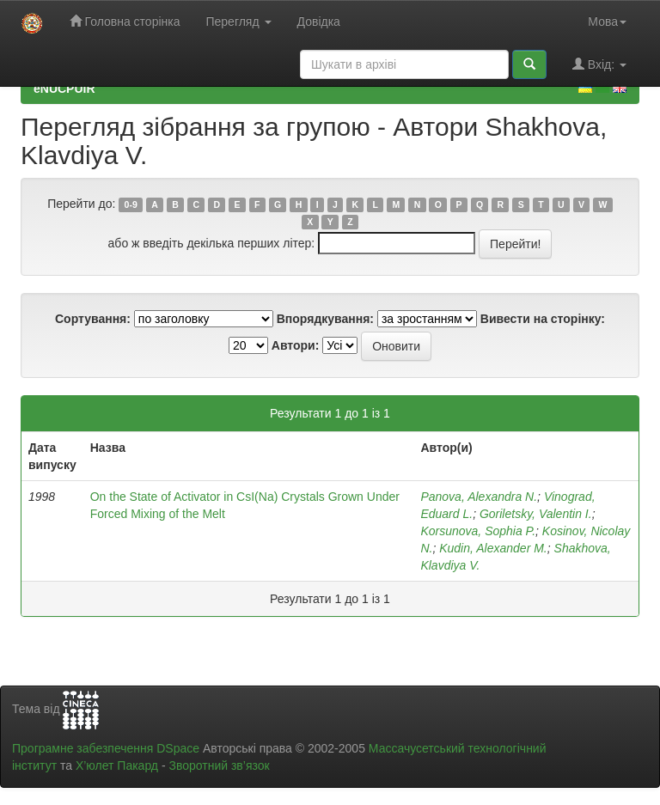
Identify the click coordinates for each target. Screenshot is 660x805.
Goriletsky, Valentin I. (536, 514)
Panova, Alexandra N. (478, 496)
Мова (607, 21)
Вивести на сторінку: (542, 319)
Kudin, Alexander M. (493, 548)
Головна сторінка (125, 21)
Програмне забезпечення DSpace (105, 748)
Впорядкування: (325, 319)
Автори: (296, 345)
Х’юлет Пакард (117, 765)
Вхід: (599, 64)
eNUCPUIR (64, 88)
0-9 (131, 204)
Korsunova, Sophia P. (477, 531)
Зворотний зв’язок (218, 765)
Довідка (318, 21)
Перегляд (238, 21)
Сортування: (93, 319)
